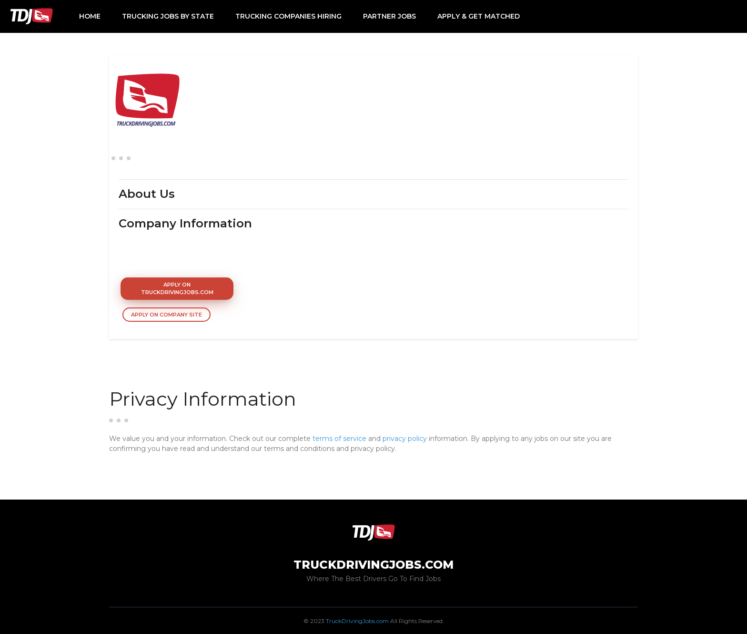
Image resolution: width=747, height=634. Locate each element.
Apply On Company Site (166, 314)
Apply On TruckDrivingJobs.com (177, 288)
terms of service (339, 438)
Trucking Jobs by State (168, 16)
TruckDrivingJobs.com (357, 620)
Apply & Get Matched (478, 16)
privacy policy (405, 438)
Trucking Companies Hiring (288, 16)
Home (90, 16)
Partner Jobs (389, 16)
